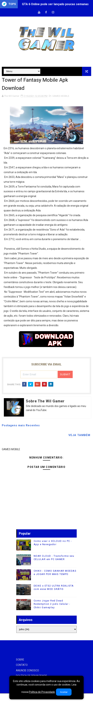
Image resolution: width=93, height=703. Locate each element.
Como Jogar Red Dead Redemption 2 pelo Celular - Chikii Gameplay (52, 604)
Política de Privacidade (42, 691)
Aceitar (64, 692)
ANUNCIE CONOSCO (27, 670)
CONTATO (22, 664)
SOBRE (20, 659)
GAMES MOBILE (60, 96)
